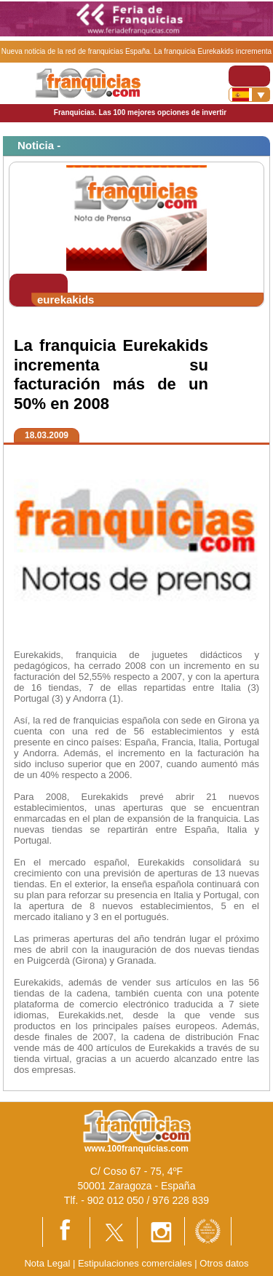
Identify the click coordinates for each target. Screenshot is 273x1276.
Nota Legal (47, 1263)
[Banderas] (249, 94)
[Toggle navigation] (249, 76)
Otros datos (223, 1263)
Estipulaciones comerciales (136, 1263)
